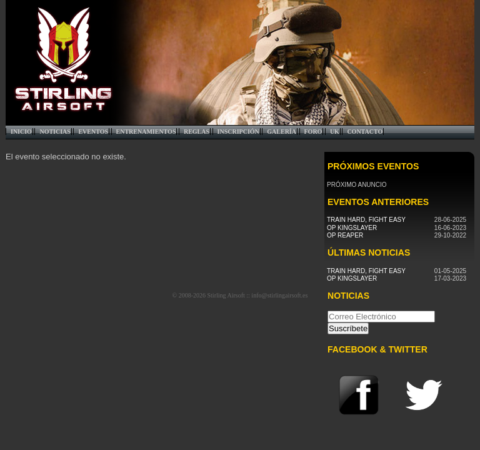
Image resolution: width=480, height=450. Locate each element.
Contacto (364, 131)
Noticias (54, 131)
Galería (281, 131)
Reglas (196, 131)
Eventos (93, 131)
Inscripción (238, 131)
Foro (313, 131)
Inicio (21, 131)
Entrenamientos (146, 131)
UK (334, 131)
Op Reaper (345, 235)
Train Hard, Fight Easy (366, 219)
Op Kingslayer (352, 227)
